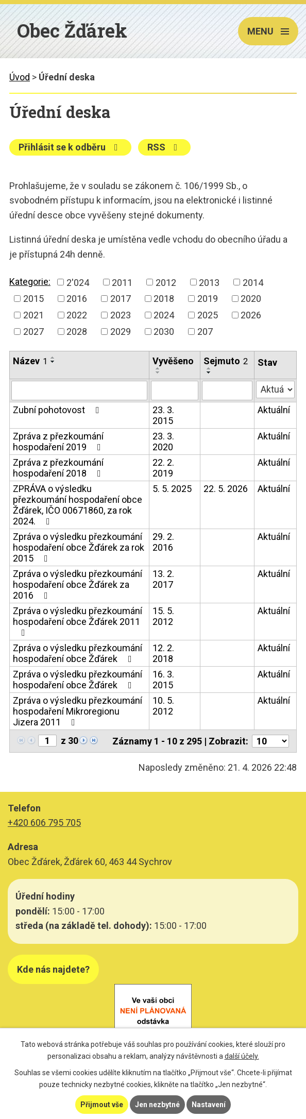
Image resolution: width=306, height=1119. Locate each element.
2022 (76, 315)
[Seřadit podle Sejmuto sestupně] (209, 372)
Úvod (19, 77)
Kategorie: (29, 281)
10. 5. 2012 (163, 706)
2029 (120, 331)
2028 (76, 331)
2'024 (77, 282)
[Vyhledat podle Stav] (275, 389)
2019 (207, 298)
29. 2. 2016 (163, 542)
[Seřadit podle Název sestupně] (53, 362)
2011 (122, 282)
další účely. (242, 1056)
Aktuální (274, 409)
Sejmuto (225, 360)
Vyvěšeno (173, 360)
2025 (207, 315)
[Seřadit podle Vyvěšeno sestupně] (158, 372)
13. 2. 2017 (163, 579)
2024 (164, 315)
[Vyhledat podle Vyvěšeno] (174, 390)
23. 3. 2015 (163, 415)
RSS (164, 147)
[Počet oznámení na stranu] (270, 741)
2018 (164, 298)
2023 (120, 315)
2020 (251, 298)
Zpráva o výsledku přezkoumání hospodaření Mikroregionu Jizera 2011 (77, 711)
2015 (33, 298)
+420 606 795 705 (44, 822)
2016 (76, 298)
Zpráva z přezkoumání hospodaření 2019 (59, 441)
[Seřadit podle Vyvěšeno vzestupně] (158, 368)
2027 (33, 331)
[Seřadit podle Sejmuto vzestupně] (209, 368)
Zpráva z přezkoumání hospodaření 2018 (59, 468)
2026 (251, 315)
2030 (164, 331)
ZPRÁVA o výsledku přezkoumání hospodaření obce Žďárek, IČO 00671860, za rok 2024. (77, 505)
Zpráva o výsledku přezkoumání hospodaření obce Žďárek (77, 653)
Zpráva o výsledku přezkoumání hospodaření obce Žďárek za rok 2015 (78, 547)
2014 (253, 282)
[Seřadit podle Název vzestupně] (53, 357)
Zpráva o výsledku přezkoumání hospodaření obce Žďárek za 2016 (77, 584)
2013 (209, 282)
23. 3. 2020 (163, 441)
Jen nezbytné (157, 1104)
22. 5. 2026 (225, 488)
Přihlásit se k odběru (70, 147)
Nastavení (209, 1104)
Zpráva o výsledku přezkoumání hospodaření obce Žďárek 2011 (77, 621)
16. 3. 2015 (163, 679)
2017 (120, 298)
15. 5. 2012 (163, 616)
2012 (166, 282)
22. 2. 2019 (163, 468)
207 (205, 331)
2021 (33, 315)
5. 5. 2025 (172, 488)
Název (30, 360)
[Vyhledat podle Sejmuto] (227, 390)
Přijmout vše (101, 1104)
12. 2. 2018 (163, 653)
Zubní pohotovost (58, 409)
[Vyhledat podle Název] (79, 390)
